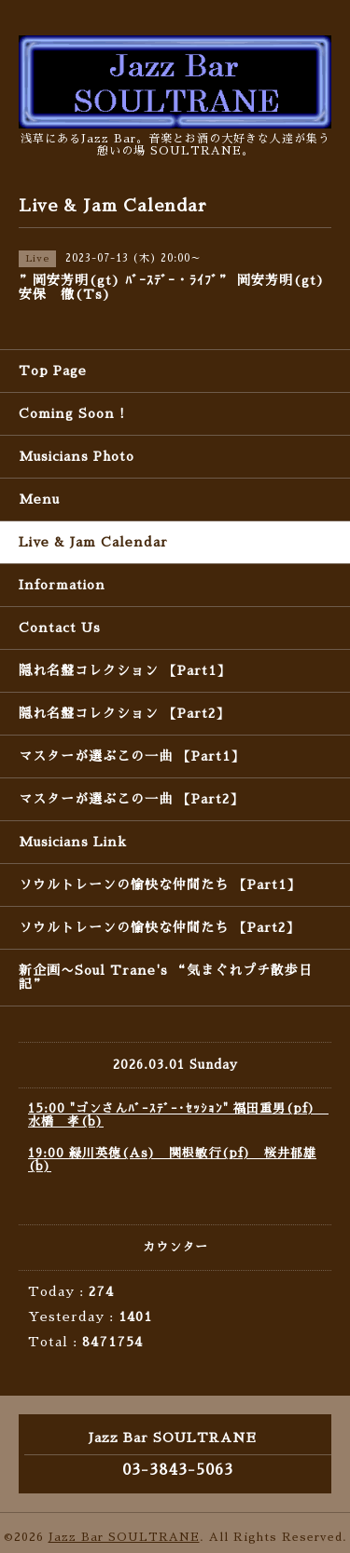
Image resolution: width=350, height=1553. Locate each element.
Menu (39, 499)
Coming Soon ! (72, 413)
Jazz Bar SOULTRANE (124, 1537)
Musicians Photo (76, 456)
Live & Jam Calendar (93, 541)
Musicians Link (73, 841)
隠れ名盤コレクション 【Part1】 (125, 670)
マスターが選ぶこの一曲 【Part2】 (131, 798)
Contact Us (60, 627)
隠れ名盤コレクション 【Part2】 (124, 713)
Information (62, 584)
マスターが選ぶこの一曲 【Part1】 (132, 756)
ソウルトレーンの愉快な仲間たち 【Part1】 (160, 884)
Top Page (53, 370)
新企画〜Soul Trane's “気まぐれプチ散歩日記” (166, 977)
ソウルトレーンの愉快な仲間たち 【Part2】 (159, 927)
